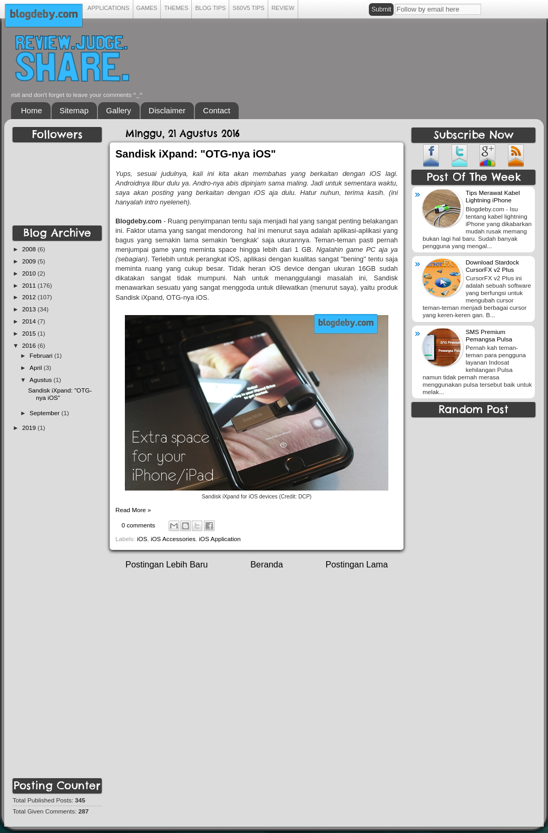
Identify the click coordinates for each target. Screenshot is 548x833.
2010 (29, 273)
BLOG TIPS (210, 8)
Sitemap (74, 110)
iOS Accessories (173, 538)
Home (31, 110)
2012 (29, 296)
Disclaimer (167, 110)
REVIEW (283, 8)
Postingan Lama (357, 564)
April (37, 367)
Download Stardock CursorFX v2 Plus (492, 266)
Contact (216, 110)
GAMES (147, 8)
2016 (29, 345)
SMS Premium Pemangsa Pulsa (489, 335)
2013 (29, 309)
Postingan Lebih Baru (166, 564)
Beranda (266, 564)
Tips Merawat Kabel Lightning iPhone (493, 196)
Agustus (41, 379)
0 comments (138, 525)
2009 (29, 261)
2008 (29, 249)
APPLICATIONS (109, 8)
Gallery (118, 110)
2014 (29, 321)
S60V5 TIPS (248, 8)
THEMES (176, 8)
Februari (42, 355)
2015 (29, 333)
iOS (142, 538)
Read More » (133, 509)
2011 (29, 285)
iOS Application (220, 538)
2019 (29, 427)
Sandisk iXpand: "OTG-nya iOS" (195, 154)
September (45, 412)
